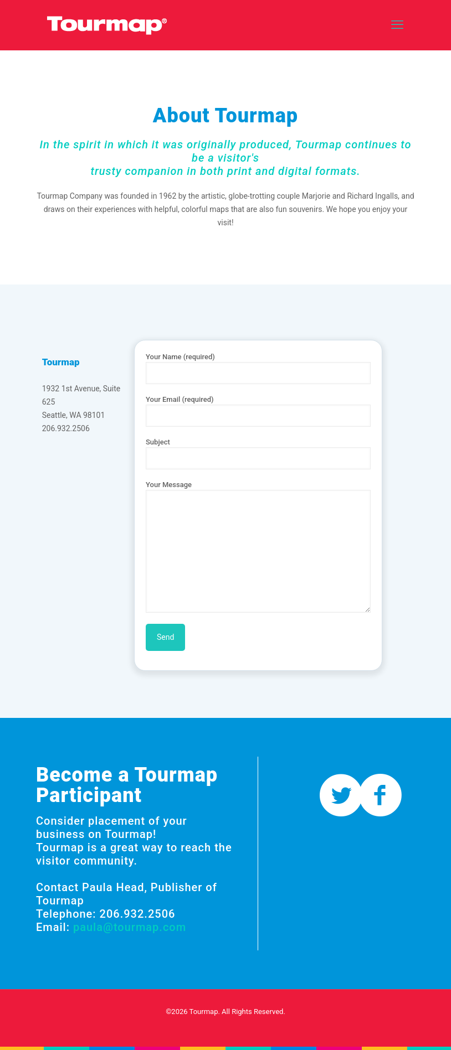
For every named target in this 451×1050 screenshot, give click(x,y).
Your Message (258, 546)
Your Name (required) (258, 368)
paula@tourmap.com (129, 927)
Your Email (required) (258, 411)
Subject (258, 453)
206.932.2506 (66, 428)
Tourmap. (204, 1011)
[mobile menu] (397, 24)
